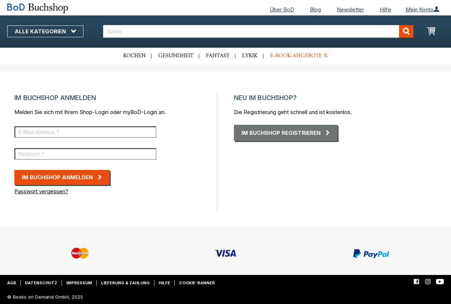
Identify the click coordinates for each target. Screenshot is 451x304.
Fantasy (218, 56)
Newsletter (350, 9)
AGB (11, 282)
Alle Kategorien (45, 31)
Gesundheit (175, 56)
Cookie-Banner (197, 282)
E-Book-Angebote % (299, 56)
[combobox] (258, 31)
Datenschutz (41, 282)
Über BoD (282, 9)
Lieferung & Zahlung (125, 282)
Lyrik (250, 56)
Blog (315, 9)
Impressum (79, 282)
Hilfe (385, 9)
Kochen (134, 56)
